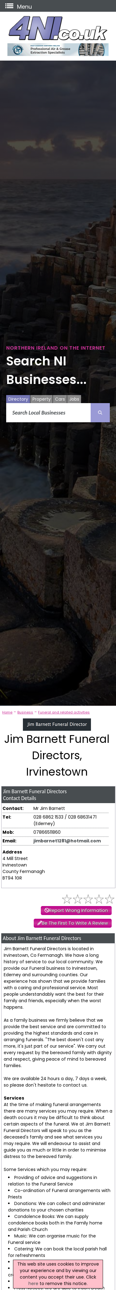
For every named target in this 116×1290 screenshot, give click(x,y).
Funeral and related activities (64, 712)
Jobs (74, 399)
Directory (18, 399)
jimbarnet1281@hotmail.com (67, 841)
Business (25, 712)
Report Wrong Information (78, 910)
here (33, 1283)
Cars (60, 399)
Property (41, 399)
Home (7, 712)
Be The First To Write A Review (75, 923)
